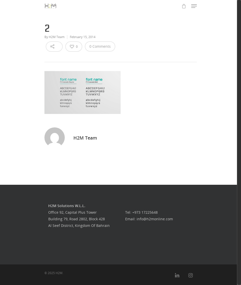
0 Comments (100, 46)
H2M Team (57, 37)
